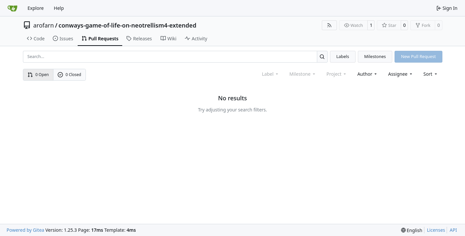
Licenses (436, 230)
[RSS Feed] (329, 25)
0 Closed (69, 74)
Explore (36, 8)
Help (59, 8)
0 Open (38, 74)
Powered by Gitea (25, 230)
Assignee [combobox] (400, 74)
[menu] (430, 74)
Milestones (375, 56)
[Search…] (322, 56)
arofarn (43, 25)
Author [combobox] (367, 74)
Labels (342, 56)
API (453, 230)
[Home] (12, 8)
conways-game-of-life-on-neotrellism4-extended (128, 25)
